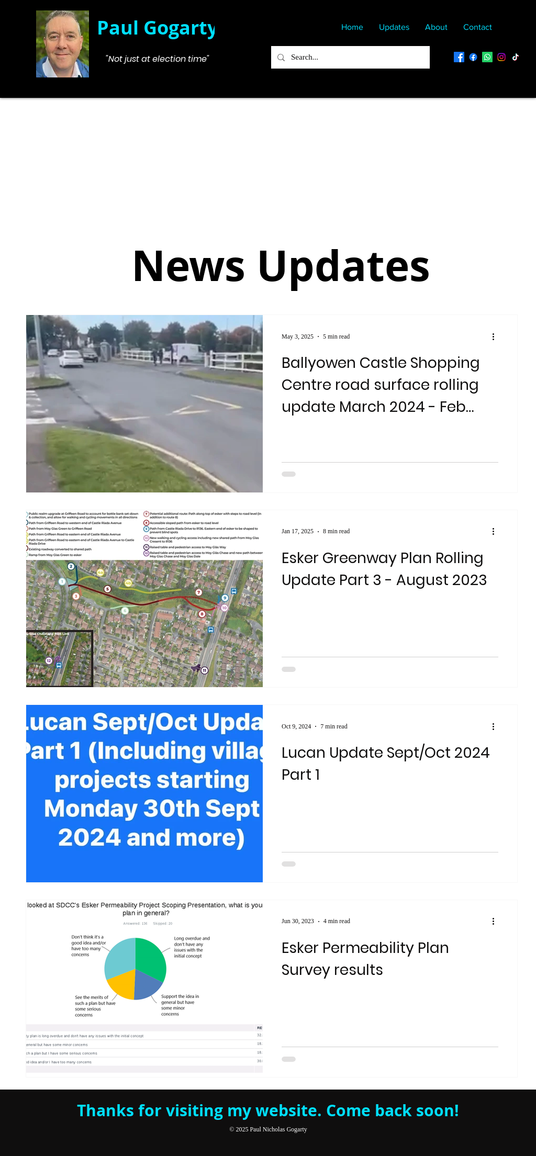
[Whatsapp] (487, 57)
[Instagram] (501, 57)
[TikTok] (515, 57)
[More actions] (496, 336)
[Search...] (349, 57)
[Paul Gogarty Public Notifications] (473, 57)
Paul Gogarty (157, 27)
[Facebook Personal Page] (459, 57)
